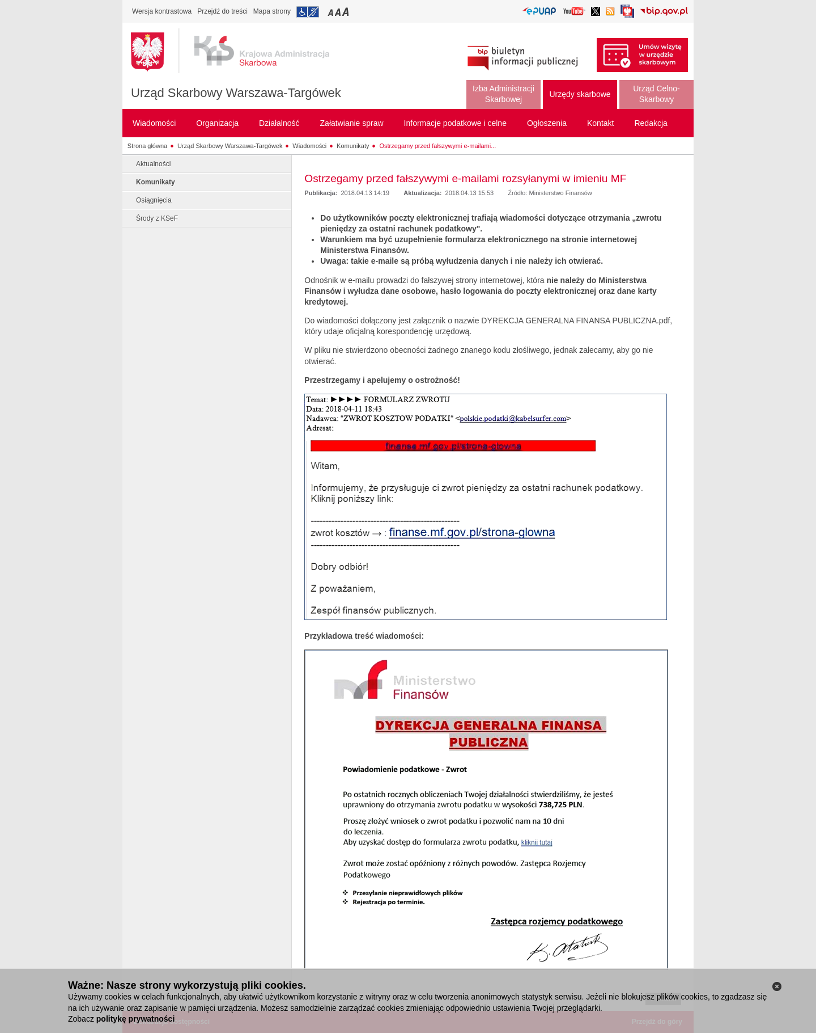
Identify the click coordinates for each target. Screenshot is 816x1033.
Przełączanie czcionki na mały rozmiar (331, 11)
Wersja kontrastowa (162, 11)
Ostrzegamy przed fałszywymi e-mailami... (437, 145)
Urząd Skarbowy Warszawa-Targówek (236, 92)
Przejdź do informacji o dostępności (307, 12)
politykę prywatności (135, 1018)
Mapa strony (272, 11)
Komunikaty (353, 145)
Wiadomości (309, 145)
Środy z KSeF (157, 218)
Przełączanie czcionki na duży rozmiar (346, 11)
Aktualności (153, 164)
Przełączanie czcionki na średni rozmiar (339, 11)
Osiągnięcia (154, 200)
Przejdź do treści (222, 11)
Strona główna (147, 145)
